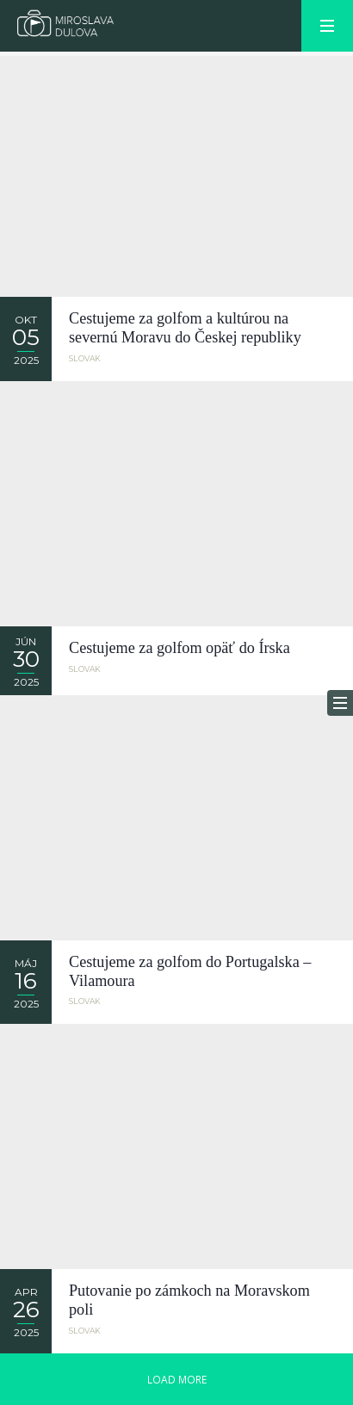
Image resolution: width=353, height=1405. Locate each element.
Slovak (85, 358)
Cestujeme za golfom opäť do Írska (179, 647)
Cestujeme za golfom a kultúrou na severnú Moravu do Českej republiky (185, 328)
